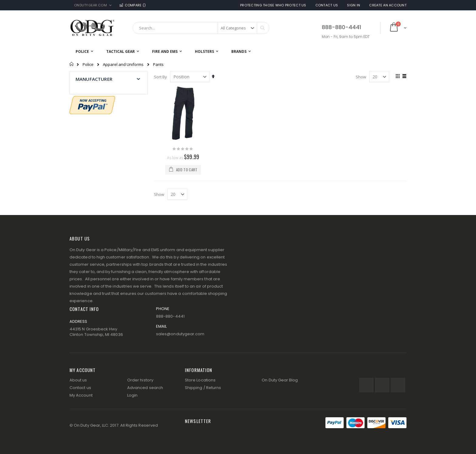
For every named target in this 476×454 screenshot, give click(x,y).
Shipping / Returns (203, 388)
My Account (81, 395)
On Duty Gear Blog (280, 380)
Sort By (160, 77)
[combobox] (201, 28)
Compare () (132, 5)
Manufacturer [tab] (94, 79)
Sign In (353, 5)
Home (72, 64)
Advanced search (145, 388)
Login (132, 395)
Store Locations (200, 380)
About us (78, 380)
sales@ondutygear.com (180, 334)
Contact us (80, 388)
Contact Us (326, 5)
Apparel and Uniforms (123, 65)
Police (88, 65)
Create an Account (387, 5)
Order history (140, 380)
